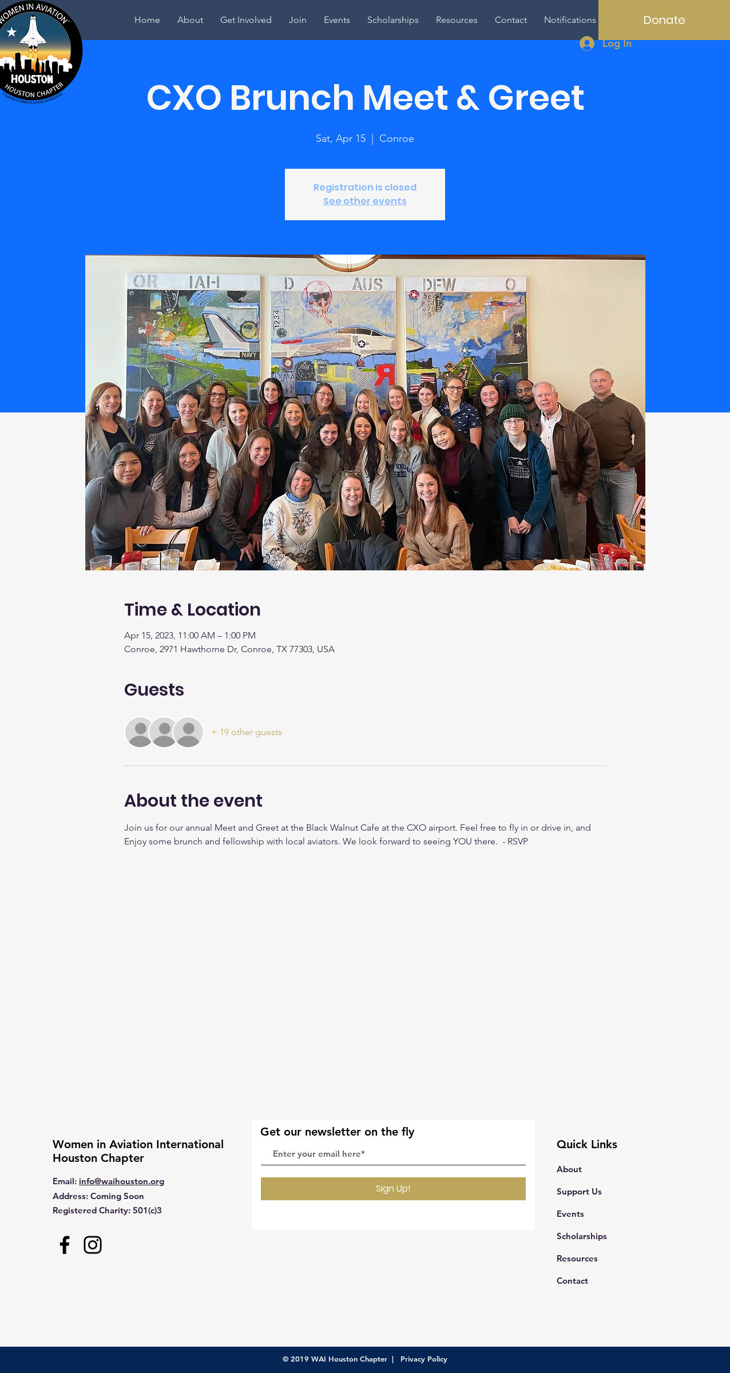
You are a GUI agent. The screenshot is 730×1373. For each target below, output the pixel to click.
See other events (365, 201)
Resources (577, 1258)
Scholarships (582, 1236)
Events (570, 1213)
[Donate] (664, 20)
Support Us (579, 1191)
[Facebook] (65, 1245)
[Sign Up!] (393, 1188)
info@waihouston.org (121, 1181)
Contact (572, 1280)
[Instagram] (93, 1245)
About (569, 1169)
